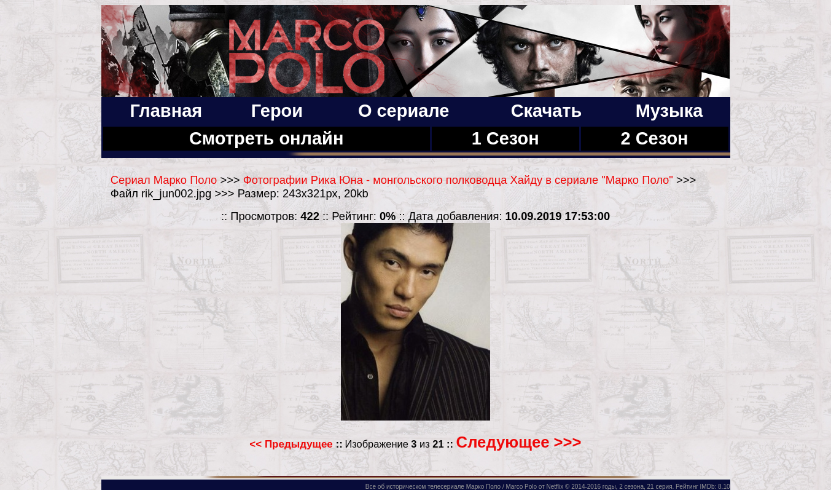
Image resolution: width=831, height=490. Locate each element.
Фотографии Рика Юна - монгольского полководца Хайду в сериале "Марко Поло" (458, 179)
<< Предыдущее (290, 444)
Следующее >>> (519, 442)
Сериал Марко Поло (164, 179)
